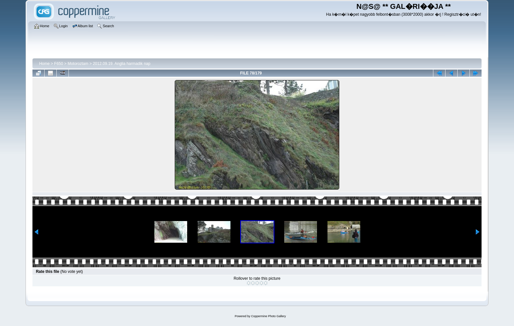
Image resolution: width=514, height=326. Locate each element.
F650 (58, 63)
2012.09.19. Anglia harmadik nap (121, 63)
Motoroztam (78, 63)
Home (44, 63)
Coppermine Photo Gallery (268, 316)
